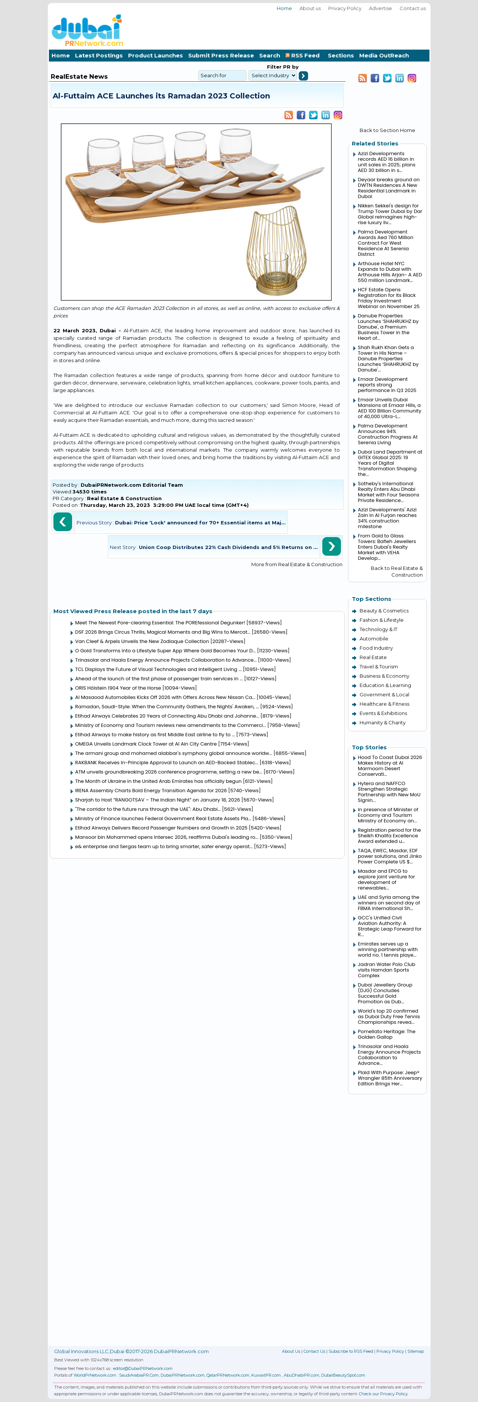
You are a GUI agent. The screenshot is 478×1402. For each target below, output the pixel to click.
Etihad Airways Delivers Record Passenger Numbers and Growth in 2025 (161, 827)
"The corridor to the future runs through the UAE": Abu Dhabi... (148, 809)
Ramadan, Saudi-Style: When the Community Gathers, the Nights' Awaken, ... (167, 706)
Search (269, 55)
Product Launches (155, 55)
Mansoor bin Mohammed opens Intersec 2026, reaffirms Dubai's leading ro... (166, 837)
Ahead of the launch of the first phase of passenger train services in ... (159, 678)
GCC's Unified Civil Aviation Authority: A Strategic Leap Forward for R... (390, 926)
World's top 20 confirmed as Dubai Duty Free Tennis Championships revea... (389, 1016)
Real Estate (373, 657)
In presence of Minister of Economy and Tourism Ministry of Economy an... (388, 815)
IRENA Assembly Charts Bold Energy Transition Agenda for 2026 (151, 790)
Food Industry (376, 648)
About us (310, 8)
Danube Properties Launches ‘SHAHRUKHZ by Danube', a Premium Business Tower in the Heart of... (388, 327)
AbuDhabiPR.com (301, 1375)
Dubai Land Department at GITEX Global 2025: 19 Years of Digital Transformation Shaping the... (390, 463)
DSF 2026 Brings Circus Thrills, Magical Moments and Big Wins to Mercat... (162, 632)
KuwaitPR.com (266, 1375)
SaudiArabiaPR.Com (139, 1375)
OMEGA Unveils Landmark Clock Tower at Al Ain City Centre (146, 743)
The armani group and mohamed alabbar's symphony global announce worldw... (173, 753)
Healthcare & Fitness (384, 704)
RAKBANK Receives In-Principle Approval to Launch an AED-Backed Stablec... (166, 762)
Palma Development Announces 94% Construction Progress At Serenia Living (388, 434)
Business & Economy (384, 676)
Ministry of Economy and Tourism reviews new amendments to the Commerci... (170, 725)
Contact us (413, 8)
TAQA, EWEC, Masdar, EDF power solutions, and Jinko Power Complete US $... (390, 856)
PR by (290, 67)
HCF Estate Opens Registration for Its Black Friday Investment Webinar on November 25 (388, 298)
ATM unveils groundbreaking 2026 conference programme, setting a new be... (168, 771)
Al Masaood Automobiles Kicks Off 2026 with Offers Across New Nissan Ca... (165, 697)
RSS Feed (304, 55)
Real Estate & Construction (124, 498)
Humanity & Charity (383, 722)
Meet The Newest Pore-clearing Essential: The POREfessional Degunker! (160, 622)
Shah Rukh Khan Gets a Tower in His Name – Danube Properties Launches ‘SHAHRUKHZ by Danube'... (388, 358)
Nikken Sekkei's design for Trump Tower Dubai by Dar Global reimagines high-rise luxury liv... (390, 214)
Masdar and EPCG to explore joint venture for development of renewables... (386, 879)
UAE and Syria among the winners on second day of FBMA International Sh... (389, 903)
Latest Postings (99, 55)
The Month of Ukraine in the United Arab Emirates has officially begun (158, 781)
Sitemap (415, 1351)
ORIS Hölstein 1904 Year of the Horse (118, 687)
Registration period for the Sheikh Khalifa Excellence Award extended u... (389, 836)
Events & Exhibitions (383, 713)
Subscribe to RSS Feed (351, 1351)
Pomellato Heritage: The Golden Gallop (386, 1034)
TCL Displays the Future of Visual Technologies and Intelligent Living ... (158, 669)
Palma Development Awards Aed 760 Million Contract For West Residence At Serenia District (385, 243)
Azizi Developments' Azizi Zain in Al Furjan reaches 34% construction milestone (387, 518)
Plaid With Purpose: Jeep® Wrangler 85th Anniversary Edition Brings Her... (390, 1078)
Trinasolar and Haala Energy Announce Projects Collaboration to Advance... (166, 660)
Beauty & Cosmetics (384, 611)
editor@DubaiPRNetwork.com (143, 1368)
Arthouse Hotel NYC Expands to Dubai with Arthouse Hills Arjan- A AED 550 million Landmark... (390, 272)
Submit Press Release (221, 55)
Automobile (374, 639)
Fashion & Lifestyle (382, 620)
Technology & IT (378, 629)
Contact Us (314, 1351)
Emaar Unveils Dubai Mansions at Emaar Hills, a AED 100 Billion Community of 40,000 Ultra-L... (389, 408)
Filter (274, 67)
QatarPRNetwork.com (228, 1375)
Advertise (380, 8)
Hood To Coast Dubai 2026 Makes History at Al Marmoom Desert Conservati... (390, 766)
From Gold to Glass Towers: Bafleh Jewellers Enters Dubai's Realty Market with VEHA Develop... (387, 547)
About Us (291, 1351)
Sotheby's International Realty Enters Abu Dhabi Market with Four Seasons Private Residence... (388, 492)
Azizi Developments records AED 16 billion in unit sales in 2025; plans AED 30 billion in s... (386, 162)
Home (284, 8)
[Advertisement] (293, 29)
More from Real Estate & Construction (296, 564)
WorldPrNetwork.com (95, 1375)
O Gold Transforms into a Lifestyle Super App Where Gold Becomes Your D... (165, 650)
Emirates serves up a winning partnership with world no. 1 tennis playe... (388, 949)
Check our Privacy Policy (383, 1393)
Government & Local (384, 694)
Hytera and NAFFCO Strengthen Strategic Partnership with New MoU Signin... (389, 792)
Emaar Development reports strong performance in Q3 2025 (387, 385)
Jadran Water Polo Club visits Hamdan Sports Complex (386, 970)
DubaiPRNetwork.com (183, 1375)
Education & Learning (385, 685)
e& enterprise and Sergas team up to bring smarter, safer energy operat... (163, 846)
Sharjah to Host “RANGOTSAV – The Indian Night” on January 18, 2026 (157, 799)
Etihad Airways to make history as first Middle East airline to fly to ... (155, 734)
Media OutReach (384, 55)
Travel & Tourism (379, 666)
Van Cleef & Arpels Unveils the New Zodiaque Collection (142, 641)
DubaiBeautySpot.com (343, 1375)
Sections (341, 55)
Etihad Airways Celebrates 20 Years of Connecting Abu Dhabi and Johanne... (167, 715)
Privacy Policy (344, 8)
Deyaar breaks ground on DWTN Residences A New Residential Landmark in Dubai (388, 188)
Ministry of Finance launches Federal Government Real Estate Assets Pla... (163, 818)
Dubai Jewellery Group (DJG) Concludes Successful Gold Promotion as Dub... (385, 993)
